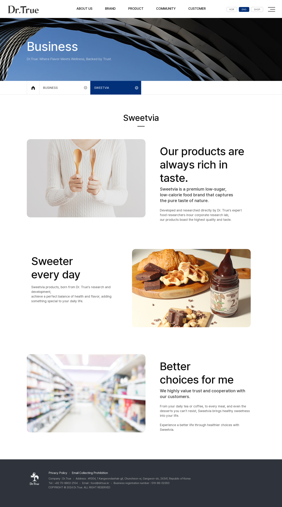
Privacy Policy (58, 473)
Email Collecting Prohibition (90, 473)
